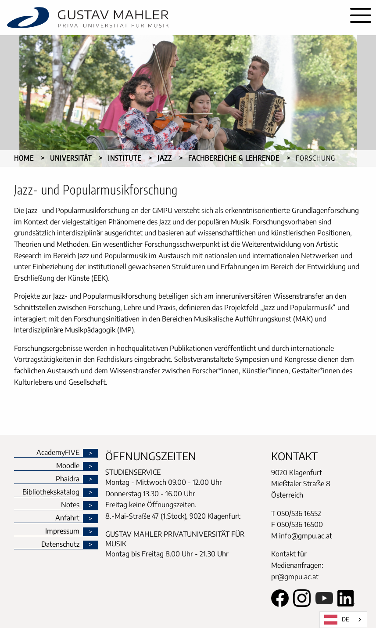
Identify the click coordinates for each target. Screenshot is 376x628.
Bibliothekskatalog (50, 492)
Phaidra (67, 479)
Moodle (67, 466)
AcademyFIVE (57, 453)
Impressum (62, 531)
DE (336, 619)
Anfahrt (67, 518)
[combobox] (343, 619)
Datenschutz (60, 545)
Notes (70, 505)
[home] (172, 17)
